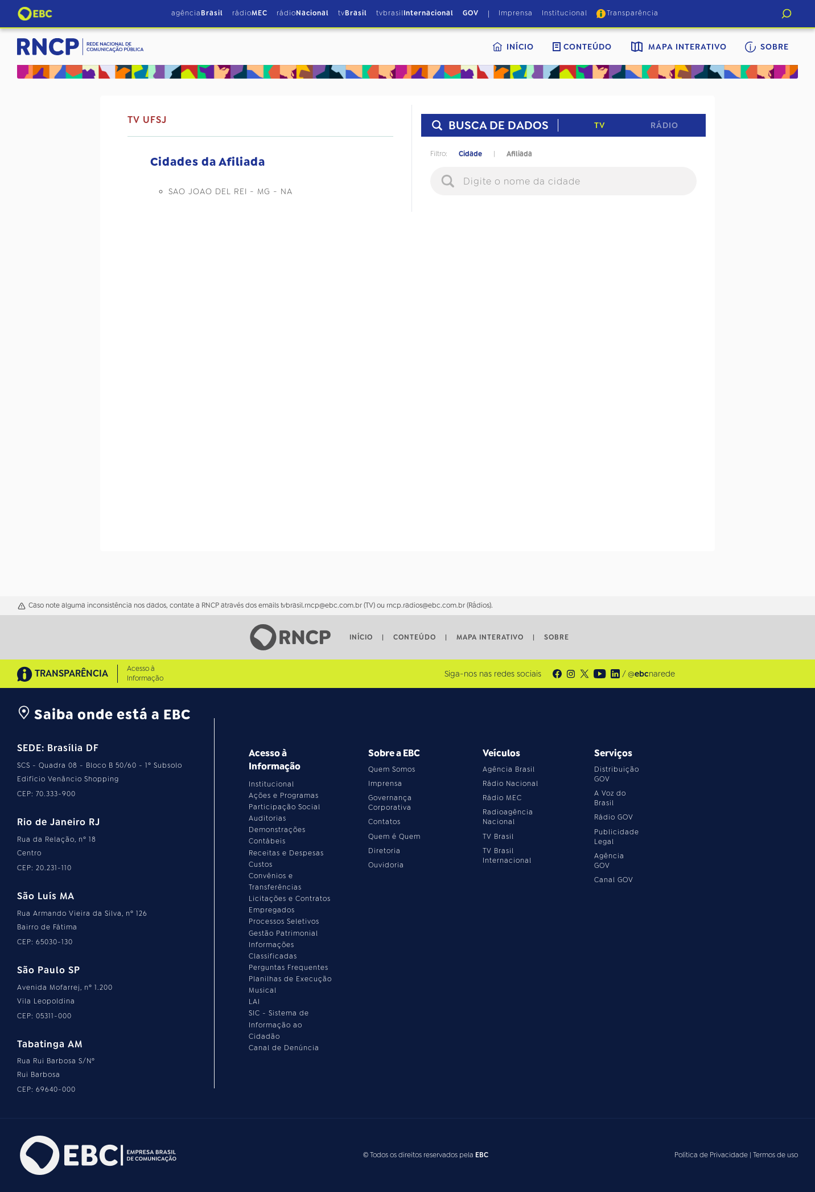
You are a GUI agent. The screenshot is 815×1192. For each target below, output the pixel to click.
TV (599, 125)
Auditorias (267, 818)
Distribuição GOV (616, 774)
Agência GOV (609, 860)
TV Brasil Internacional (507, 855)
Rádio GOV (613, 817)
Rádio (664, 125)
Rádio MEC (502, 797)
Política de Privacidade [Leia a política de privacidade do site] (711, 1155)
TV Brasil (498, 836)
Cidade (470, 153)
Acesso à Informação (145, 673)
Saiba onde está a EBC (104, 715)
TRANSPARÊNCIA (62, 674)
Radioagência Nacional (508, 817)
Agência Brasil (509, 769)
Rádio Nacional (510, 783)
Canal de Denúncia (284, 1047)
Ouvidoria (386, 865)
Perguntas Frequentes (288, 967)
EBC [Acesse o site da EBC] (481, 1155)
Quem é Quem (394, 836)
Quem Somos (391, 769)
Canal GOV (613, 879)
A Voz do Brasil (610, 798)
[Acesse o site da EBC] (96, 1155)
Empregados (272, 910)
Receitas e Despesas (286, 853)
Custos (261, 864)
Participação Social (284, 807)
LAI (254, 1001)
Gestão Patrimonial (283, 933)
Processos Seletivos (284, 921)
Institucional (564, 13)
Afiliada (519, 153)
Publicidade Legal (616, 837)
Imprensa (516, 13)
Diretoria (384, 850)
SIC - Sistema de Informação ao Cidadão (279, 1025)
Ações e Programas (284, 795)
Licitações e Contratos (290, 898)
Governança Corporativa (390, 802)
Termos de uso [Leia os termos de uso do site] (775, 1155)
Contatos (384, 821)
